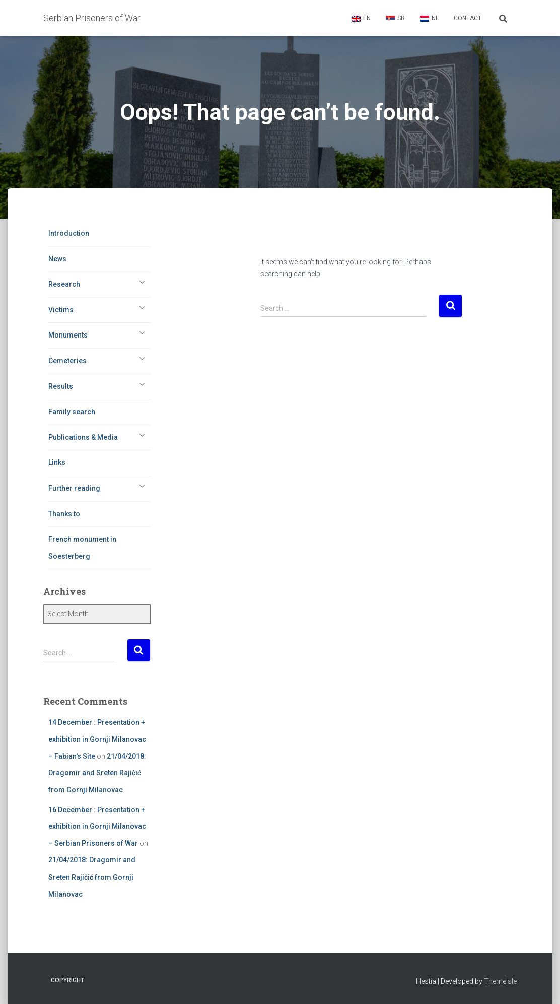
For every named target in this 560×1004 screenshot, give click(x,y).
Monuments (68, 335)
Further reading (74, 488)
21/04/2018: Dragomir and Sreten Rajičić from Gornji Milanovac (97, 773)
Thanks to (64, 514)
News (57, 259)
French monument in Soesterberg (82, 547)
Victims (61, 310)
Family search (71, 412)
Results (60, 386)
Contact (467, 18)
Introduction (68, 233)
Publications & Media (83, 437)
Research (64, 284)
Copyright (67, 980)
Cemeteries (67, 361)
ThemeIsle (500, 981)
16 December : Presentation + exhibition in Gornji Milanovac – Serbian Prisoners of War (97, 826)
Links (56, 462)
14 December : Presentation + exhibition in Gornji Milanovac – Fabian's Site (97, 739)
